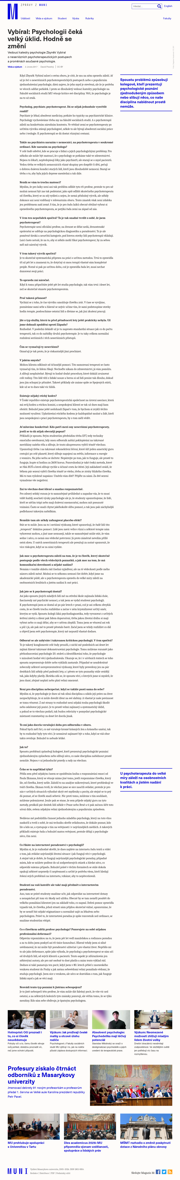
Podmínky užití (63, 1173)
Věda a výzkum (15, 66)
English (168, 6)
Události (25, 18)
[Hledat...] (147, 6)
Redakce (34, 1173)
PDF (53, 1173)
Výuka (75, 18)
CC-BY (60, 66)
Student (62, 18)
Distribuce (44, 1173)
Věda (44, 18)
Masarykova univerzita (47, 1169)
